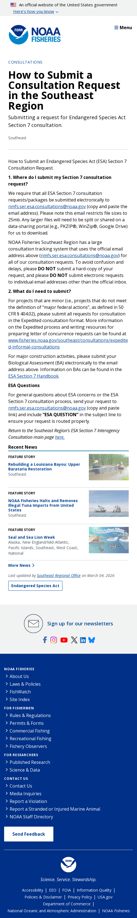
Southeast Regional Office (59, 575)
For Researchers (21, 755)
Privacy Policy (80, 897)
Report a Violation (28, 801)
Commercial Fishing (30, 731)
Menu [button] (123, 27)
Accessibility (32, 890)
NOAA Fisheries (19, 669)
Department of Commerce (67, 903)
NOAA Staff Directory (31, 817)
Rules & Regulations (30, 715)
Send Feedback (28, 834)
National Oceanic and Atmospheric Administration (51, 910)
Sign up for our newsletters (80, 623)
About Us (19, 676)
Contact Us (16, 778)
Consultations (25, 62)
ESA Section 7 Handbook (33, 376)
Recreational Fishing (30, 739)
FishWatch (20, 692)
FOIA (66, 890)
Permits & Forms (27, 723)
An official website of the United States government (64, 8)
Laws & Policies (25, 684)
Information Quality (94, 890)
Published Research (30, 762)
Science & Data (25, 770)
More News (19, 565)
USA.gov (105, 897)
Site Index (20, 699)
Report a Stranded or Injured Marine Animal (55, 809)
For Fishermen (19, 708)
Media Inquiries (26, 794)
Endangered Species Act (35, 585)
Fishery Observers (28, 746)
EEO (52, 890)
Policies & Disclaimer (43, 897)
